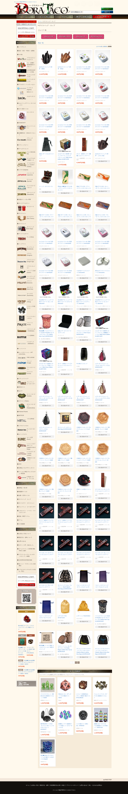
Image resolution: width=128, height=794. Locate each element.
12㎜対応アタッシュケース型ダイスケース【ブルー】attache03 (65, 301)
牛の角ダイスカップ (81, 363)
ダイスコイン (22, 213)
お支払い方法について (25, 533)
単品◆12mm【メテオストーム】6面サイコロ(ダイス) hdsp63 (47, 757)
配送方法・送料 (44, 785)
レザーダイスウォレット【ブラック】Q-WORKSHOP (45, 429)
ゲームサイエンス (23, 148)
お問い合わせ (83, 16)
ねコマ (20, 391)
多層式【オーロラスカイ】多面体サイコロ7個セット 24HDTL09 (101, 725)
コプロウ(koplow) (23, 169)
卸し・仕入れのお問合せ (95, 785)
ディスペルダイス (23, 233)
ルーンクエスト (23, 434)
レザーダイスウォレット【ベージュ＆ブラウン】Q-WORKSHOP (102, 398)
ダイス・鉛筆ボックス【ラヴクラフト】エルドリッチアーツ (46, 522)
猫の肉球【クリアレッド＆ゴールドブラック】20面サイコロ (26, 627)
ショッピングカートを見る (26, 36)
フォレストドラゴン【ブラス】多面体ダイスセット (100, 695)
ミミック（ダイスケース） (46, 186)
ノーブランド (22, 47)
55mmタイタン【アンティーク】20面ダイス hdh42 (64, 695)
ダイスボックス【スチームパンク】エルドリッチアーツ (46, 554)
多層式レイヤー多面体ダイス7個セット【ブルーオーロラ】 (65, 725)
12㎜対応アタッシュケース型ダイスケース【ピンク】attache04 (46, 301)
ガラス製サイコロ (23, 109)
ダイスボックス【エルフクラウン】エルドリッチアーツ (65, 554)
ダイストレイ (22, 223)
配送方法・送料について (25, 537)
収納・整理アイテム (24, 516)
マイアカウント (107, 9)
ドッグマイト (22, 244)
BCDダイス (22, 387)
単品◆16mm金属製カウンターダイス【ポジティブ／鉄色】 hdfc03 (26, 662)
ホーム (25, 16)
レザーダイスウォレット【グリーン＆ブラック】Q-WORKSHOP (65, 398)
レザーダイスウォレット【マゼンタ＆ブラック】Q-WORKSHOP (102, 365)
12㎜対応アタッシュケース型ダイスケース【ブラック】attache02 (83, 301)
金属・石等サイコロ (24, 495)
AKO (20, 464)
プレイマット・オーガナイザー (27, 507)
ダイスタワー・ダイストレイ (26, 503)
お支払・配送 (45, 16)
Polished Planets (23, 411)
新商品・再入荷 (23, 488)
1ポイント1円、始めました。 (26, 545)
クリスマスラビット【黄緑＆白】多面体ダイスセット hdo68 (47, 695)
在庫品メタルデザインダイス (26, 468)
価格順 (105, 46)
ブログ (64, 16)
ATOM (26, 684)
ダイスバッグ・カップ (25, 499)
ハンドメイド (22, 348)
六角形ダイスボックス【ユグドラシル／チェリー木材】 (102, 460)
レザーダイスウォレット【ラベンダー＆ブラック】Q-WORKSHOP (46, 398)
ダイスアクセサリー (24, 203)
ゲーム (20, 520)
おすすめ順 (99, 46)
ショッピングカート (102, 16)
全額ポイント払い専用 (25, 199)
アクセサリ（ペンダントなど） (27, 84)
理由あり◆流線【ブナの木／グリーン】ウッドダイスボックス (65, 188)
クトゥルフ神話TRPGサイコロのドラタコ (25, 2)
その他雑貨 (22, 524)
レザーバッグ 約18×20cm (83, 616)
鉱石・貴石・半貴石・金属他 (26, 50)
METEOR (21, 415)
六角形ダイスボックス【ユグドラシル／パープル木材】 (83, 429)
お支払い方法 (34, 785)
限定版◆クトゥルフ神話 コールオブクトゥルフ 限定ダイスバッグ (46, 647)
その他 (20, 54)
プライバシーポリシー (72, 785)
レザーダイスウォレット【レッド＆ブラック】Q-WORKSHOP (83, 398)
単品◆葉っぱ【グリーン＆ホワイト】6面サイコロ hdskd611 (22, 651)
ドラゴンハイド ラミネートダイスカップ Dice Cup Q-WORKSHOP (83, 332)
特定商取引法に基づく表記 (57, 785)
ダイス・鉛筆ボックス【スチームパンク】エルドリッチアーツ (65, 365)
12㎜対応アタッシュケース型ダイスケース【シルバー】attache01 (102, 301)
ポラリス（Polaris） (24, 401)
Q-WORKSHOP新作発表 (25, 560)
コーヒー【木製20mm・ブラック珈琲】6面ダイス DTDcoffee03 (83, 695)
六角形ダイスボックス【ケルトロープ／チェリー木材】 (65, 491)
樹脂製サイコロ (23, 491)
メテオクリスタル (23, 425)
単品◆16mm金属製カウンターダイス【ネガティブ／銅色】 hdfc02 (26, 671)
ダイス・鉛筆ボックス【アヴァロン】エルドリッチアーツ (65, 522)
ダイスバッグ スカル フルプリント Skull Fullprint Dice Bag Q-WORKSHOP (65, 587)
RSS (24, 682)
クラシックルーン (23, 145)
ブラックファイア (23, 378)
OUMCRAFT (22, 122)
